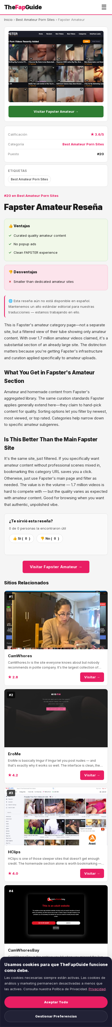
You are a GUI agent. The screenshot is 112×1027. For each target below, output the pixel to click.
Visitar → (92, 677)
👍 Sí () (21, 538)
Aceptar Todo (56, 1002)
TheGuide (23, 7)
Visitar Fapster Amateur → (56, 111)
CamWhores (20, 655)
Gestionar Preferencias (56, 1016)
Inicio (8, 19)
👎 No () (49, 538)
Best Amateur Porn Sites (35, 19)
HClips (14, 851)
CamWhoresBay (23, 950)
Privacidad (97, 989)
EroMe (14, 753)
